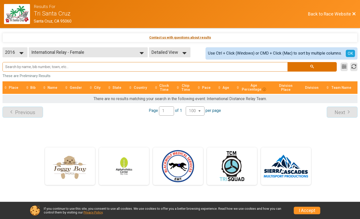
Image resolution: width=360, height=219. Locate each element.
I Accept (307, 210)
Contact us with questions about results (180, 37)
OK (350, 53)
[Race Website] (19, 14)
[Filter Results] (344, 67)
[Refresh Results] (354, 67)
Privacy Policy (93, 212)
